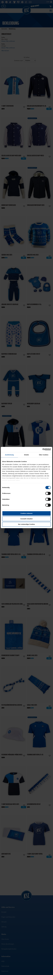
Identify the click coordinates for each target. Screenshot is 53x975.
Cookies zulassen (26, 513)
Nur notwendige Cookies (26, 524)
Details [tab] (26, 455)
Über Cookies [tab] (43, 455)
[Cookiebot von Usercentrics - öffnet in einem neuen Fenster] (42, 449)
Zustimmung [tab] (9, 455)
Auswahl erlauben (26, 519)
